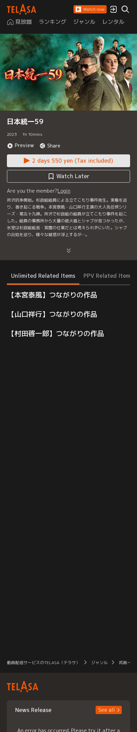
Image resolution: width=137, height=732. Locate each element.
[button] (90, 9)
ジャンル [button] (99, 662)
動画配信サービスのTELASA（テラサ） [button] (43, 662)
